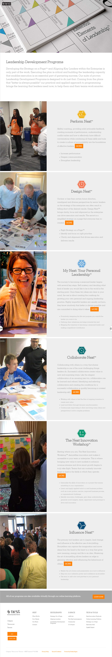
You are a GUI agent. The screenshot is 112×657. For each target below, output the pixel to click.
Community (71, 621)
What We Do (36, 616)
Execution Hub (90, 624)
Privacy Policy (45, 651)
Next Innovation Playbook (93, 616)
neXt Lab (71, 616)
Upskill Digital (90, 627)
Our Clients (35, 619)
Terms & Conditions (56, 651)
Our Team (35, 621)
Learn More (98, 597)
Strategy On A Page (56, 616)
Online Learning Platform (93, 619)
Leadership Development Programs (57, 622)
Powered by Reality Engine (70, 651)
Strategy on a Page (92, 621)
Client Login (12, 638)
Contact (34, 624)
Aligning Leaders (55, 619)
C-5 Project (71, 624)
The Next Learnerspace (75, 619)
